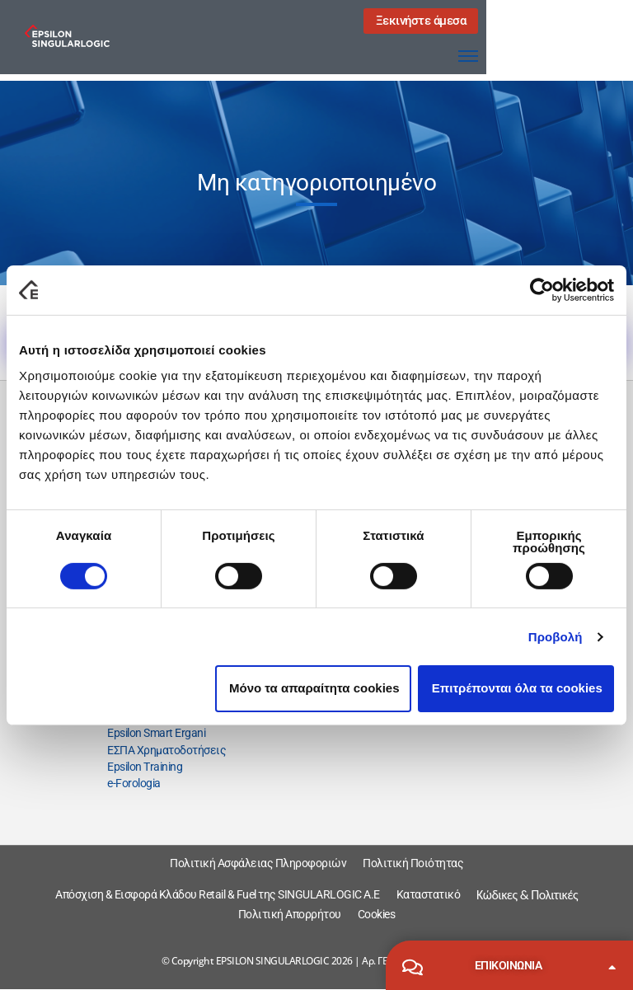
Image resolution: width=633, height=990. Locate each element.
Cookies (377, 914)
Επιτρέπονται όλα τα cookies (517, 688)
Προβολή (555, 637)
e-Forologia (134, 783)
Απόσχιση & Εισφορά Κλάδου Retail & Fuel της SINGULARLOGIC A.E (217, 894)
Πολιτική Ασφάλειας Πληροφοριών (258, 863)
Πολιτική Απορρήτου (289, 914)
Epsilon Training (144, 766)
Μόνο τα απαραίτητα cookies (314, 688)
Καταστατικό (428, 894)
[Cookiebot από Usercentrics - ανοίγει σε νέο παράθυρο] (542, 289)
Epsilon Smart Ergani (156, 732)
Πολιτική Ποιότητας (413, 863)
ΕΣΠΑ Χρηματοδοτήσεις (166, 750)
